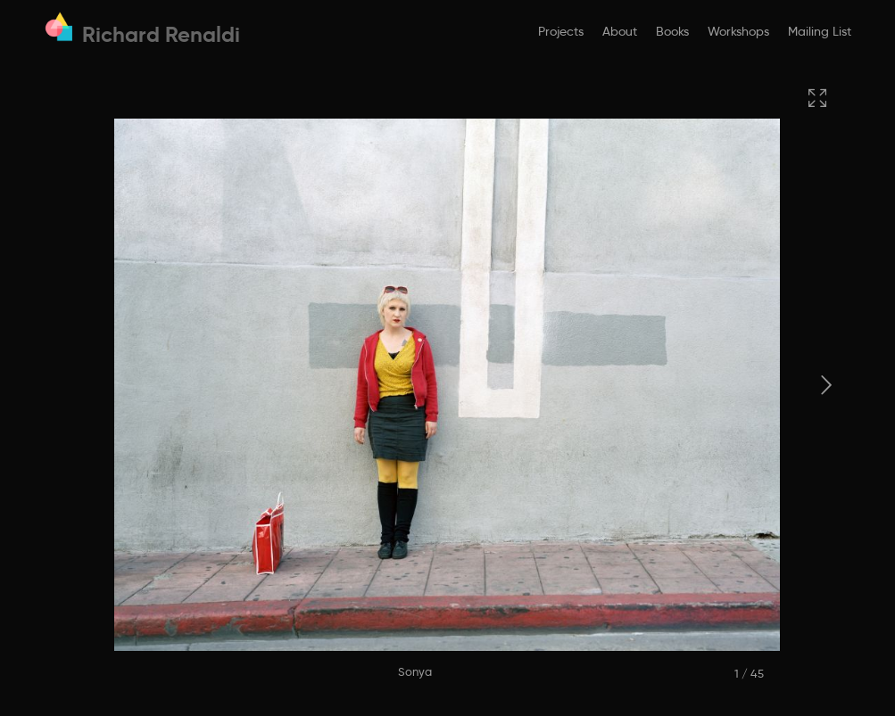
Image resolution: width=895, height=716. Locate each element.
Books (672, 31)
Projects (561, 31)
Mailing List (819, 31)
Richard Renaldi (161, 34)
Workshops (738, 31)
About (619, 31)
